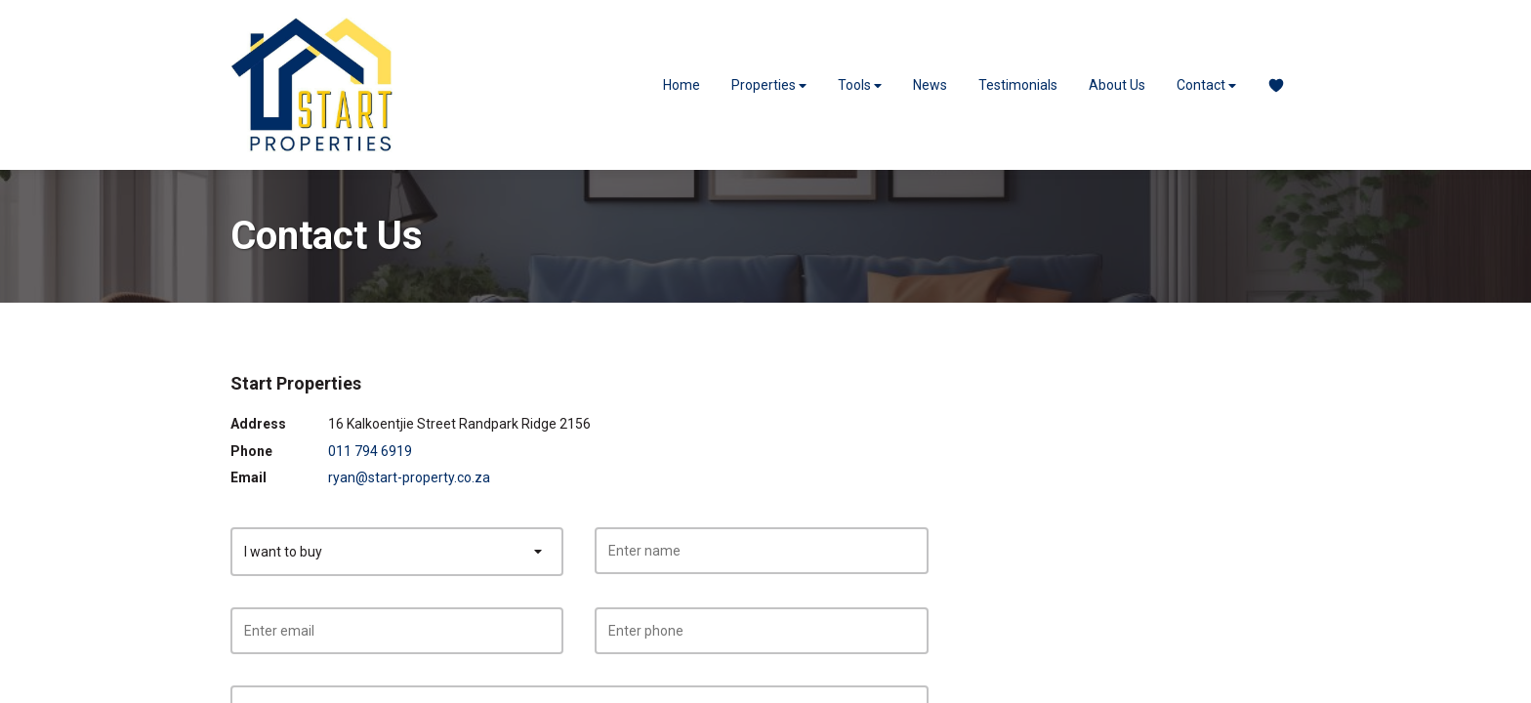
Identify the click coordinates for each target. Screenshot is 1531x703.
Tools (860, 85)
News (930, 85)
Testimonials (1017, 85)
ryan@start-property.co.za (409, 477)
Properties (769, 85)
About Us (1117, 85)
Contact (1206, 85)
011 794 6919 (370, 451)
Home (681, 85)
